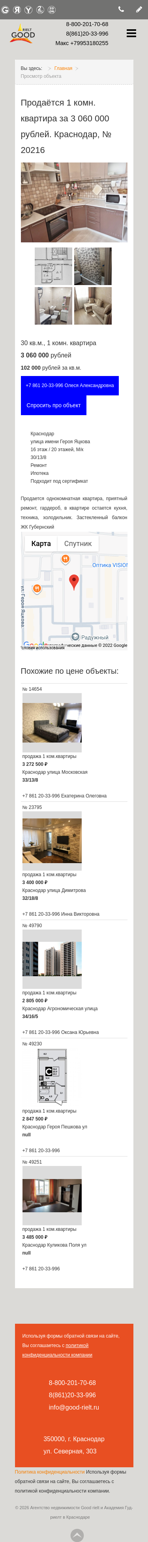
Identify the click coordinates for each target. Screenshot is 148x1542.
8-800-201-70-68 (87, 24)
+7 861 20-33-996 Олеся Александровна (70, 385)
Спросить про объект (53, 405)
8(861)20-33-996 (87, 33)
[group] (74, 591)
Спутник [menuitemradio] (78, 543)
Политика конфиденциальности (50, 1472)
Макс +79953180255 (81, 43)
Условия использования (42, 648)
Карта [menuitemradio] (41, 543)
